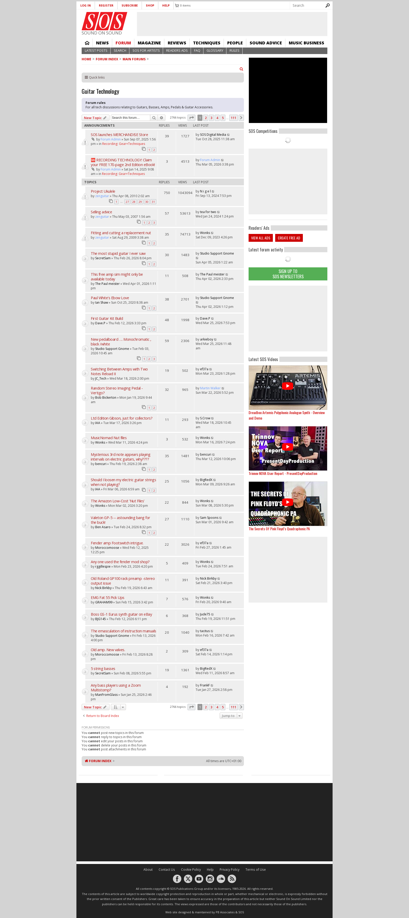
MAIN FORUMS (134, 59)
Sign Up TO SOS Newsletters (288, 274)
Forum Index (107, 59)
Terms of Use (255, 869)
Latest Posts (96, 50)
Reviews (177, 43)
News (102, 43)
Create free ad (289, 237)
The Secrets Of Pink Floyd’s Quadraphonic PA (279, 528)
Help (166, 5)
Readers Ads (177, 50)
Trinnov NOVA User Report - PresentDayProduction (283, 473)
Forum (123, 43)
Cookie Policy (191, 869)
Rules (234, 50)
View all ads (260, 237)
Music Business (306, 43)
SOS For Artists (146, 50)
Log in (85, 5)
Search (120, 50)
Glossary (215, 50)
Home (87, 43)
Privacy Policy (229, 869)
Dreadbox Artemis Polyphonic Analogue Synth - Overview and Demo (287, 415)
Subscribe (130, 5)
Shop (150, 5)
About (148, 869)
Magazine (149, 43)
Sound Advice (266, 43)
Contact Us (167, 869)
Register (106, 5)
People (235, 43)
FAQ (197, 50)
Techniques (206, 43)
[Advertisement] (288, 318)
